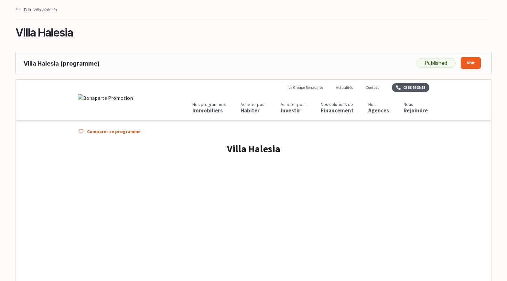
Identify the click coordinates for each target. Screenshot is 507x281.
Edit (40, 9)
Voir (471, 62)
